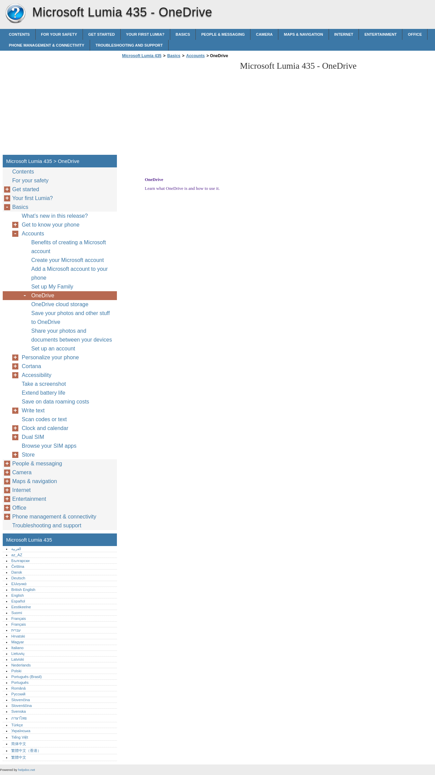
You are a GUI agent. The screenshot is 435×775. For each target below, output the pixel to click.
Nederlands (21, 665)
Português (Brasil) (26, 677)
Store (28, 455)
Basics (183, 34)
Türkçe (17, 725)
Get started (101, 34)
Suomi (16, 613)
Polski (16, 671)
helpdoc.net (26, 770)
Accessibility (36, 375)
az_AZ (16, 555)
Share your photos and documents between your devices (71, 335)
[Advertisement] (177, 108)
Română (18, 688)
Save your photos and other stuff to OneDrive (70, 317)
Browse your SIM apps (49, 446)
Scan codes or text (44, 419)
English (17, 595)
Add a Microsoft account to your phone (69, 273)
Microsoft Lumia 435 (15, 13)
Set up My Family (52, 287)
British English (23, 590)
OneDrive (42, 295)
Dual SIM (33, 437)
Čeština (17, 566)
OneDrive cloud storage (59, 304)
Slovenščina (21, 706)
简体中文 (18, 744)
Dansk (16, 572)
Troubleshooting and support (129, 45)
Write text (33, 410)
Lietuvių (17, 654)
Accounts (195, 55)
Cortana (31, 366)
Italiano (17, 648)
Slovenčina (20, 700)
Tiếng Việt (19, 737)
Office (415, 34)
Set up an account (53, 348)
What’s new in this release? (55, 216)
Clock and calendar (45, 428)
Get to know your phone (51, 225)
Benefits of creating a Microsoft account (68, 247)
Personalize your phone (50, 357)
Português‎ (20, 682)
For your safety (59, 34)
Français (18, 618)
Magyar (17, 642)
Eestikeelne (21, 607)
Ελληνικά (19, 584)
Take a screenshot (44, 384)
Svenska (18, 711)
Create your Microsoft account (67, 260)
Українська (20, 731)
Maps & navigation (303, 34)
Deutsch (18, 578)
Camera (264, 34)
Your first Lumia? (145, 34)
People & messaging (223, 34)
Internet (343, 34)
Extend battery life (43, 393)
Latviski (17, 659)
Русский (18, 694)
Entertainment (380, 34)
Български (20, 561)
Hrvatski (18, 636)
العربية (16, 549)
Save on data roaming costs (55, 402)
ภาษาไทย (19, 718)
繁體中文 (18, 757)
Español (18, 601)
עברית (16, 630)
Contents (19, 34)
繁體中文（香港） (26, 750)
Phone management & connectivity (46, 45)
